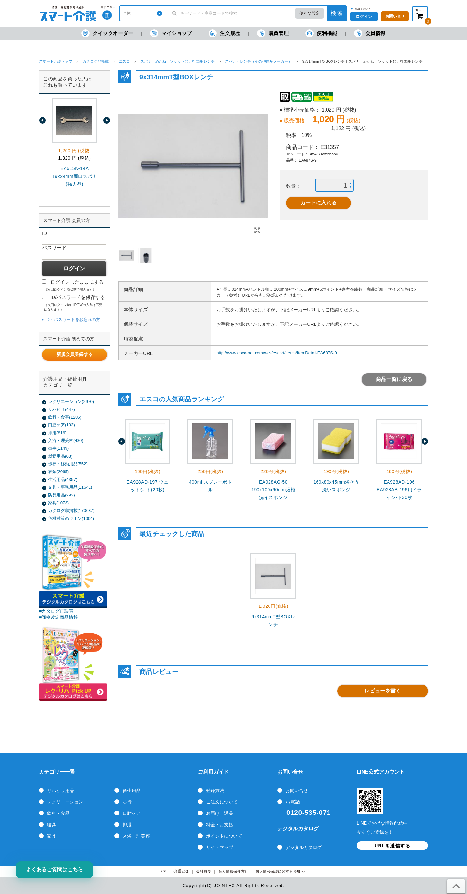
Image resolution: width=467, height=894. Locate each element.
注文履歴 (224, 33)
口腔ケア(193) (61, 425)
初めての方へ (363, 8)
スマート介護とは (174, 871)
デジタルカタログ (303, 847)
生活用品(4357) (62, 479)
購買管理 (273, 33)
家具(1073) (58, 502)
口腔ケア (132, 813)
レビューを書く (383, 690)
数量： (293, 186)
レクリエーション (65, 802)
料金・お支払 (219, 824)
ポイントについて (224, 836)
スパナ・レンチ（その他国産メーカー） (258, 61)
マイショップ (171, 33)
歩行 (127, 802)
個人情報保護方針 (233, 871)
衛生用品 (132, 790)
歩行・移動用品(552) (68, 463)
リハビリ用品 (60, 790)
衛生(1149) (58, 448)
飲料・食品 (58, 813)
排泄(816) (57, 432)
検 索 (336, 13)
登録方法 (215, 790)
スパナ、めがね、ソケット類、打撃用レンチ (177, 61)
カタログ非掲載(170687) (71, 510)
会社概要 (203, 871)
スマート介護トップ (55, 61)
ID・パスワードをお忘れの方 (72, 319)
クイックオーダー (107, 33)
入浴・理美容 (136, 836)
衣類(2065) (58, 471)
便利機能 (321, 33)
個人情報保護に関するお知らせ (282, 871)
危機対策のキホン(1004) (71, 518)
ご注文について (222, 802)
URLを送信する (392, 845)
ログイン (364, 16)
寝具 (51, 824)
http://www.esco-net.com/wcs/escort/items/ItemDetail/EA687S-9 (276, 352)
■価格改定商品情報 (58, 617)
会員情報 (370, 33)
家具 (51, 836)
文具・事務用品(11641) (70, 487)
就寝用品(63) (60, 456)
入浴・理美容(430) (65, 440)
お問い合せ (296, 790)
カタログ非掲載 (96, 61)
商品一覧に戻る (394, 379)
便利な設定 (309, 13)
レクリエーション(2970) (71, 401)
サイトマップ (219, 847)
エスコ (124, 61)
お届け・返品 (219, 813)
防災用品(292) (61, 495)
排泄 (127, 824)
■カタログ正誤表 (56, 611)
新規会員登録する (74, 354)
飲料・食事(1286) (64, 417)
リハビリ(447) (61, 409)
